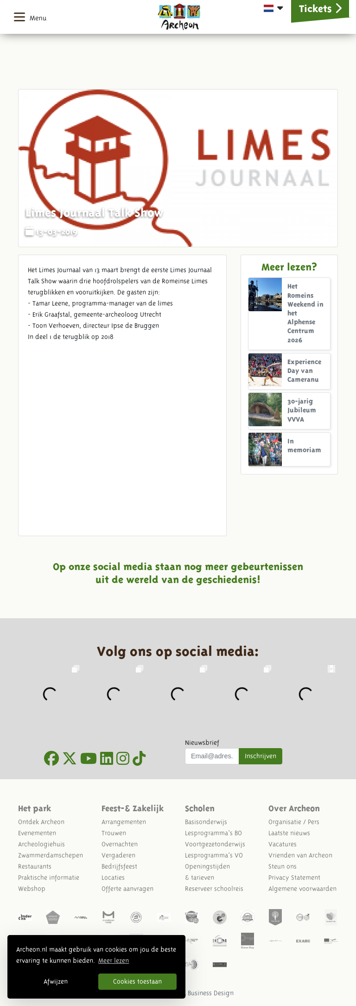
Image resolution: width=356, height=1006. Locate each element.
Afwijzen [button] (56, 981)
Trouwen (114, 833)
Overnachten (120, 844)
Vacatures (282, 844)
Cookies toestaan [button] (137, 981)
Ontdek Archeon (41, 822)
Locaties (113, 877)
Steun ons (282, 866)
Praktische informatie (48, 877)
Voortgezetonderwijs (215, 844)
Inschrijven (260, 756)
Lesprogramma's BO (213, 833)
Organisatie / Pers (293, 822)
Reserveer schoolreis (214, 888)
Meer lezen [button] (113, 960)
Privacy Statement (294, 877)
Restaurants (34, 866)
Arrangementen (124, 822)
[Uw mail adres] (212, 756)
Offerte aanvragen (127, 888)
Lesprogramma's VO (214, 855)
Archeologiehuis (41, 844)
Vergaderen (118, 855)
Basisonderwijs (206, 822)
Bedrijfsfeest (119, 866)
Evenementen (37, 833)
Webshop (31, 888)
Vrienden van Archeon (300, 855)
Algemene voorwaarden (302, 888)
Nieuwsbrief (202, 742)
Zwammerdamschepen (50, 855)
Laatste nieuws (289, 833)
